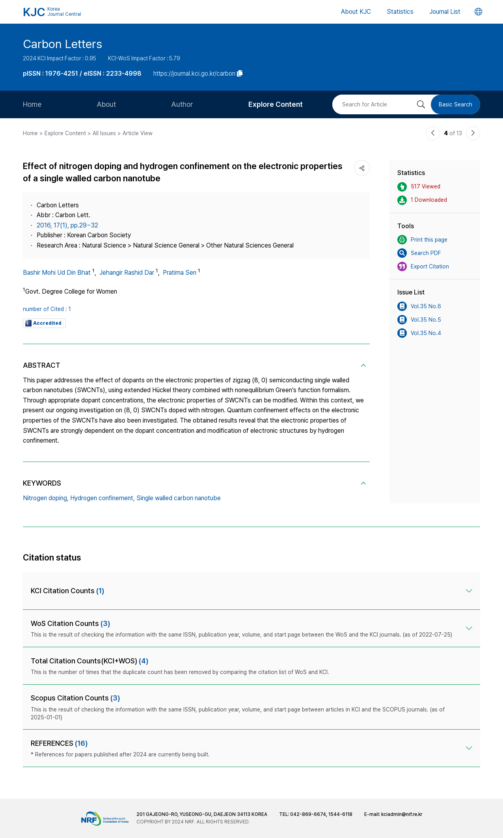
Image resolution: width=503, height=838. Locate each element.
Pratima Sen (179, 272)
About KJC (356, 11)
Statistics (400, 11)
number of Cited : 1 (47, 309)
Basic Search (455, 104)
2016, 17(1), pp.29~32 (67, 225)
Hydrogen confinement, (102, 498)
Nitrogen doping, (46, 498)
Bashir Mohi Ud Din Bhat (57, 272)
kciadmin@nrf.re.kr (401, 814)
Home (32, 104)
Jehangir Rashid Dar (126, 272)
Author (182, 104)
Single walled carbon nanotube (178, 498)
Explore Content (275, 104)
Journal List (444, 11)
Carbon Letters (62, 44)
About (106, 104)
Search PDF (419, 253)
